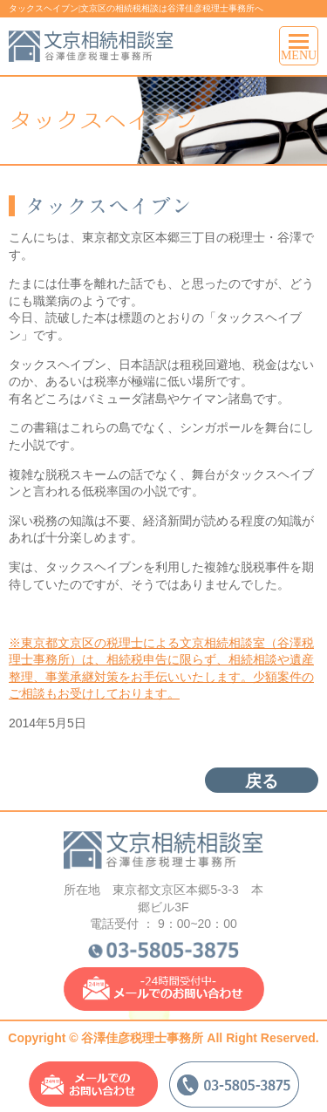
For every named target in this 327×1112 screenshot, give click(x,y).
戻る (261, 781)
